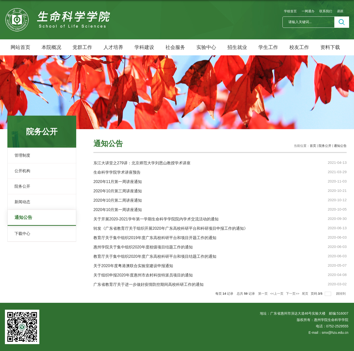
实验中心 (206, 47)
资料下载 (330, 47)
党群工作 (82, 47)
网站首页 (20, 47)
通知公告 (340, 146)
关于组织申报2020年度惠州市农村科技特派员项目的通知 (143, 275)
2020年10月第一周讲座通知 (117, 210)
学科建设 (144, 47)
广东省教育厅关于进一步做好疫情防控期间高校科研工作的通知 (148, 284)
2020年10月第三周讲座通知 (117, 191)
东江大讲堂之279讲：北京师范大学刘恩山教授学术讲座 (142, 163)
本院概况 (51, 47)
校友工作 (299, 47)
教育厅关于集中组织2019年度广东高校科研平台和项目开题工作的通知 (154, 238)
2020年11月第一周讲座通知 (117, 182)
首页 (313, 146)
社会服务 (175, 47)
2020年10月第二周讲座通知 (117, 200)
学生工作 (268, 47)
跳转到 (341, 293)
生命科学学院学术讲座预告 (117, 172)
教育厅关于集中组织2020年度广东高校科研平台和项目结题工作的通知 (154, 256)
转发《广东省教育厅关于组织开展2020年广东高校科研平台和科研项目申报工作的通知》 (170, 228)
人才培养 (113, 47)
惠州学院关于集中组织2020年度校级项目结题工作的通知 (143, 247)
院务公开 (325, 146)
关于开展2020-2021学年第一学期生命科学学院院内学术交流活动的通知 (156, 219)
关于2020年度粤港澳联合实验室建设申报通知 (133, 266)
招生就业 (237, 47)
